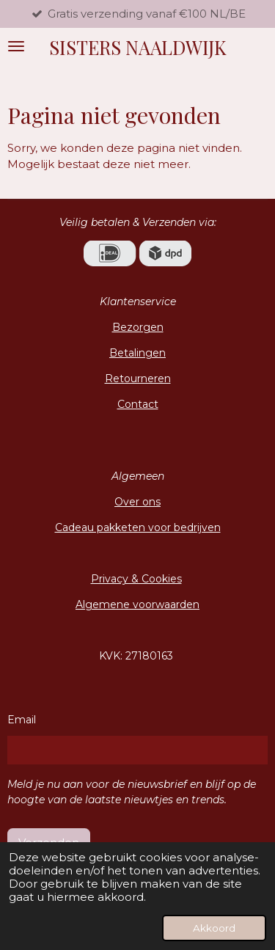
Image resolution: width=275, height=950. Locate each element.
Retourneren (138, 378)
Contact (137, 404)
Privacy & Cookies (136, 578)
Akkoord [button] (214, 928)
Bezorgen (138, 327)
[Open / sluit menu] (16, 46)
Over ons (137, 501)
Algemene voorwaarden (137, 604)
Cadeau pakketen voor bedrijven (138, 527)
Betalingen (137, 352)
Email (21, 719)
